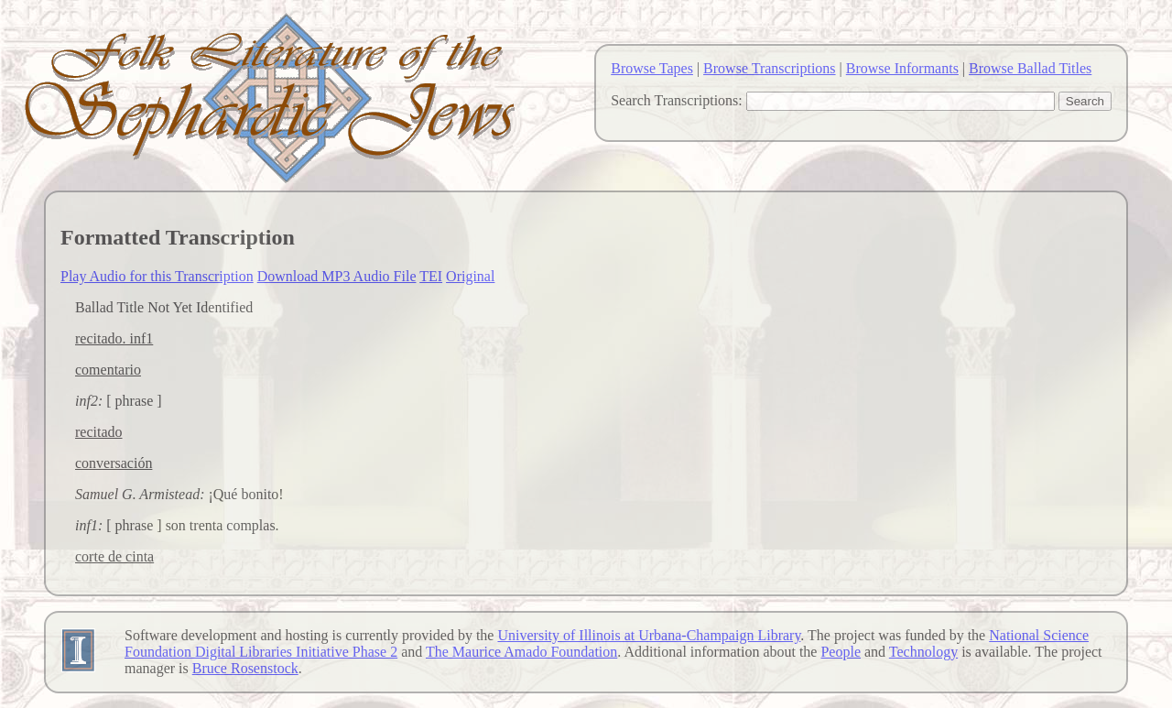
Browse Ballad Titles (1030, 68)
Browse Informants (902, 68)
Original (470, 276)
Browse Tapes (652, 68)
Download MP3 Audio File (337, 276)
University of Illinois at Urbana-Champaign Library (648, 635)
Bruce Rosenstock (245, 668)
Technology (923, 651)
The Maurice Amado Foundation (521, 651)
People (840, 651)
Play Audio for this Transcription (157, 276)
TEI (430, 276)
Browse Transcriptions (769, 68)
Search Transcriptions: (677, 100)
